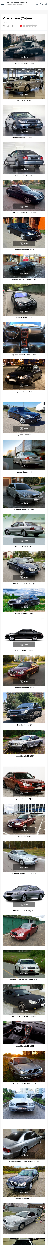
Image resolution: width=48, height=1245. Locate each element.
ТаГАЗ (5, 22)
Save (26, 57)
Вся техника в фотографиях (16, 4)
